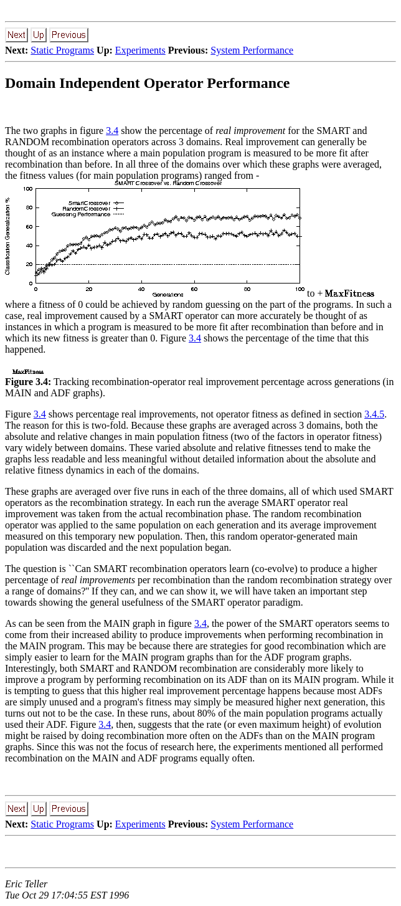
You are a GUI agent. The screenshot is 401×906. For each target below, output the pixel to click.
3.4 (112, 130)
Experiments (140, 50)
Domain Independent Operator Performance (147, 83)
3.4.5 (374, 414)
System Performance (251, 50)
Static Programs (62, 50)
